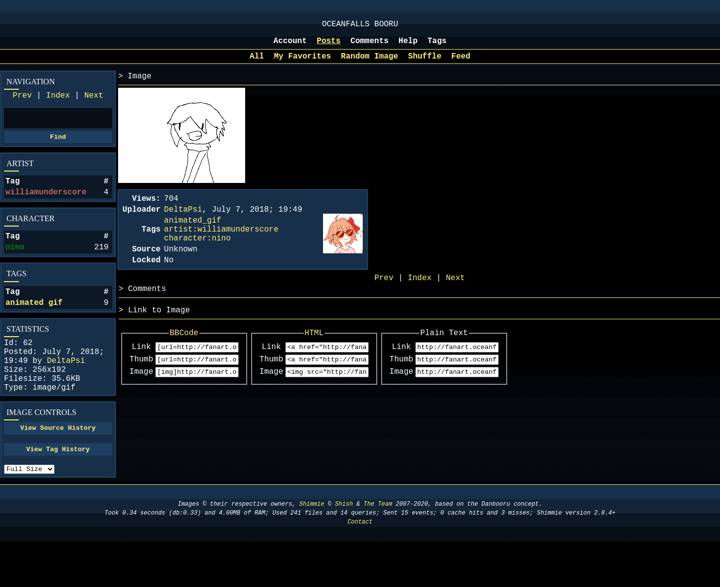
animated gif (34, 326)
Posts (328, 46)
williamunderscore (45, 208)
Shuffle (424, 63)
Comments (369, 46)
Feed (461, 63)
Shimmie (311, 549)
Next (93, 104)
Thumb (141, 387)
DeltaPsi (66, 390)
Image (141, 401)
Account (290, 46)
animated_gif (192, 233)
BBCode (195, 357)
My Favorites (302, 63)
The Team (378, 549)
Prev (22, 104)
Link (141, 373)
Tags (437, 46)
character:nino (197, 255)
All (257, 63)
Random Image (369, 63)
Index (58, 104)
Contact (359, 567)
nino (14, 267)
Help (407, 46)
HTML (345, 357)
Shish (344, 549)
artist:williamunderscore (221, 244)
